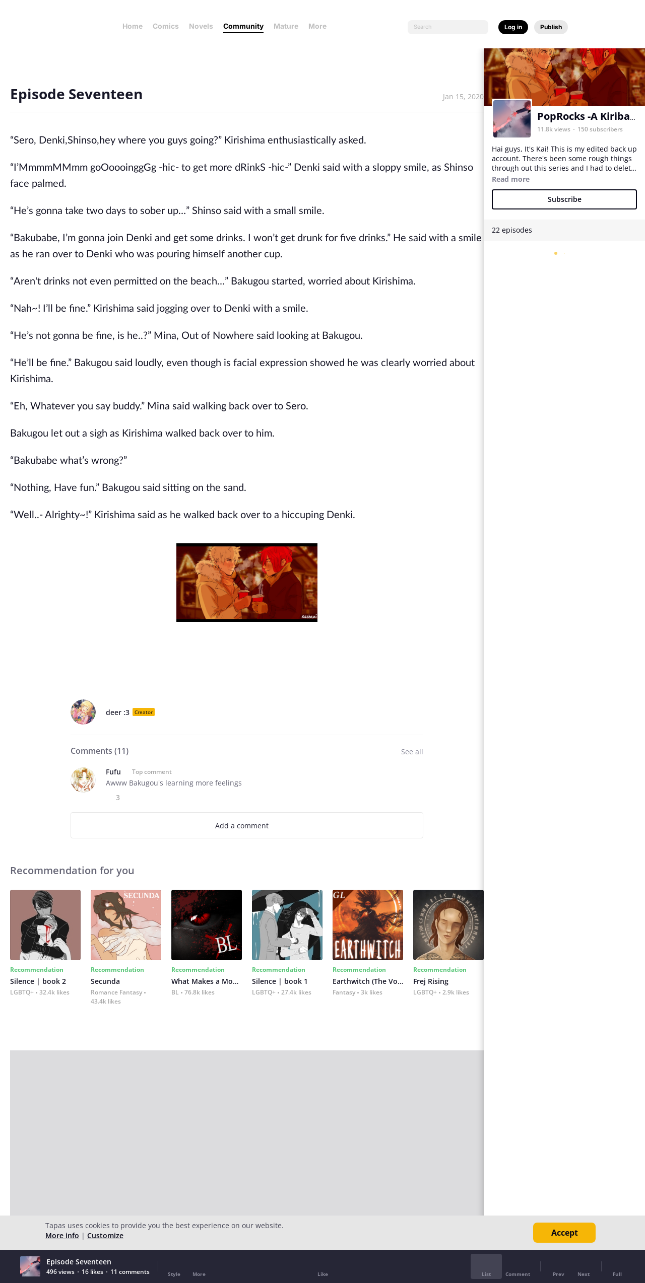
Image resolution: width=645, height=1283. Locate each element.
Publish (551, 27)
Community (243, 26)
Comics (166, 26)
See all (412, 751)
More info (62, 1235)
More (320, 26)
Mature (286, 26)
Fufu (113, 771)
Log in (513, 27)
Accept (564, 1232)
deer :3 (118, 712)
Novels (201, 26)
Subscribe (565, 199)
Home (132, 26)
